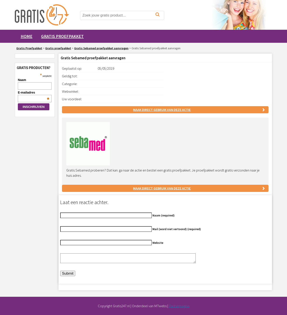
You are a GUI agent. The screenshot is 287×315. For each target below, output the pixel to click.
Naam (22, 80)
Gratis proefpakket (62, 36)
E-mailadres (33, 92)
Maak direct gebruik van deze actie (162, 109)
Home (26, 36)
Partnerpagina (179, 305)
